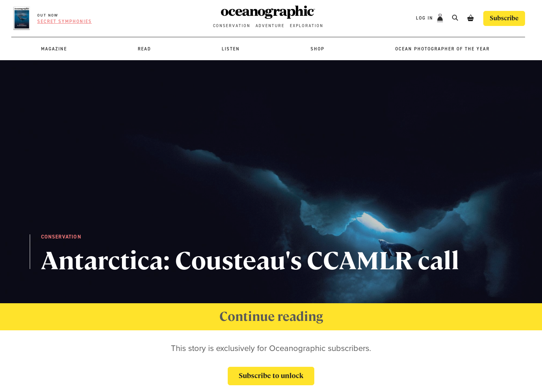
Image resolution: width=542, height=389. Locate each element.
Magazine (54, 49)
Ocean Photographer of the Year (442, 49)
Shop (317, 49)
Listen (231, 49)
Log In (425, 18)
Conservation (231, 26)
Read (144, 49)
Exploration (306, 26)
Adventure (270, 26)
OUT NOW (47, 15)
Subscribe (504, 18)
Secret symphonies (64, 21)
